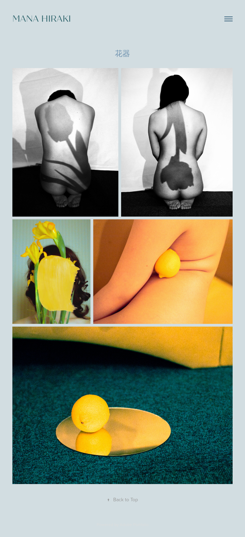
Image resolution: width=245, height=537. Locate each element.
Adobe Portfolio (134, 524)
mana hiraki (41, 19)
